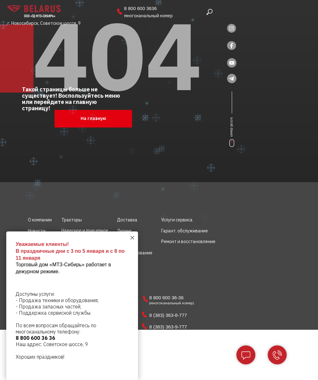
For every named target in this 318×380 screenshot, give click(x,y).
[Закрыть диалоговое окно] (132, 238)
